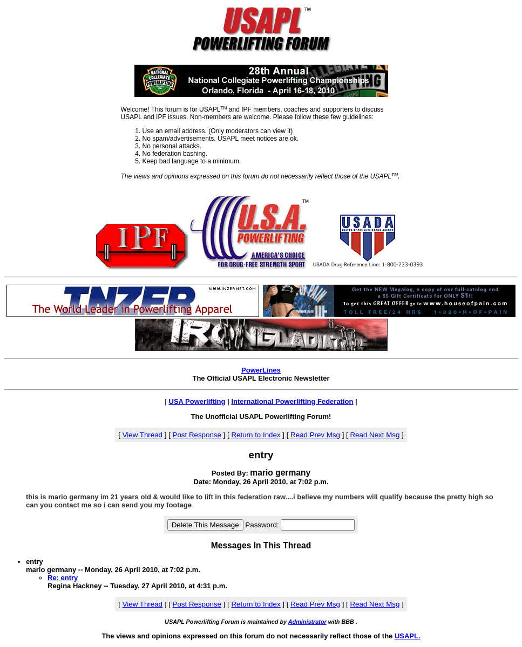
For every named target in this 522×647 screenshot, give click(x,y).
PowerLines (261, 370)
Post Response (197, 435)
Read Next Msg (374, 435)
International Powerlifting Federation (292, 401)
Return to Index (255, 435)
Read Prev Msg (315, 435)
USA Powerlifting (197, 401)
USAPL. (408, 636)
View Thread (142, 435)
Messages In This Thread (261, 545)
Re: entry (63, 578)
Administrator (307, 621)
